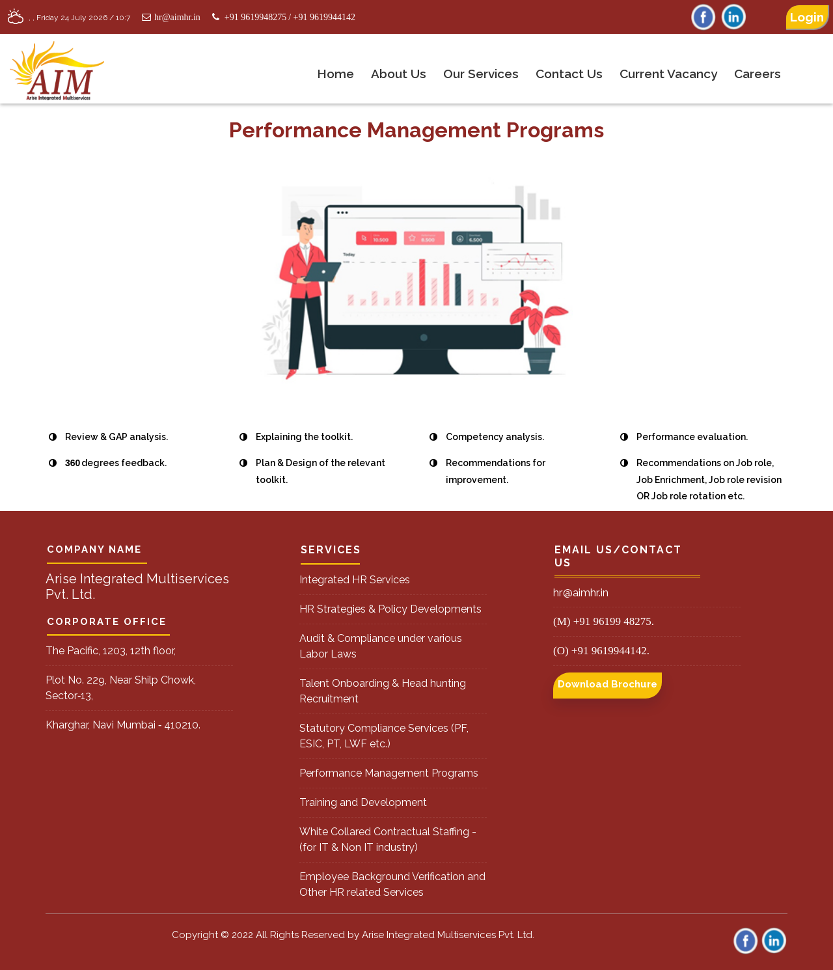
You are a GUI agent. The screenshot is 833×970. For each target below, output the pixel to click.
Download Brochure (607, 684)
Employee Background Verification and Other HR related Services (392, 884)
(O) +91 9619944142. (601, 650)
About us (398, 73)
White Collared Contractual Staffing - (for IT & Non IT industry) (387, 839)
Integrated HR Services (354, 580)
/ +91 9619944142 (321, 17)
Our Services (481, 73)
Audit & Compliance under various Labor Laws (380, 646)
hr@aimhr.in (169, 17)
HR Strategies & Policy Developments (390, 609)
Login (807, 17)
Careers (757, 73)
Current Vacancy (668, 73)
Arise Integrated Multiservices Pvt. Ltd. (448, 935)
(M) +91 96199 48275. (603, 621)
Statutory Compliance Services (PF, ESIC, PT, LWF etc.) (384, 736)
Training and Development (363, 802)
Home (335, 73)
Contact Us (569, 73)
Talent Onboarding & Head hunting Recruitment (382, 691)
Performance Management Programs (388, 773)
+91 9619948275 (255, 17)
